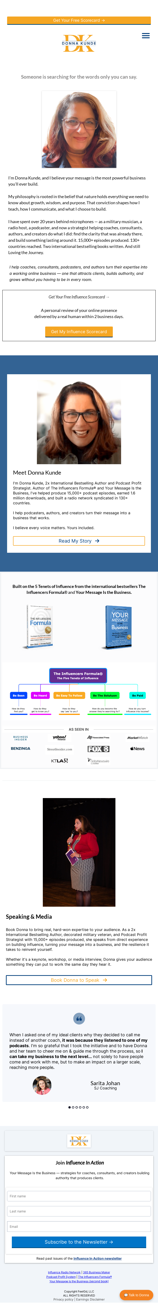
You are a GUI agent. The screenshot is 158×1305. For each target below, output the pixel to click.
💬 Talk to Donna (136, 1295)
